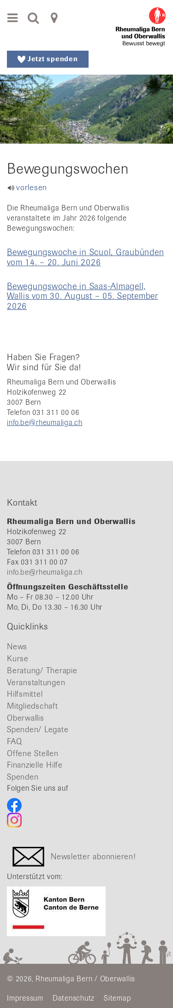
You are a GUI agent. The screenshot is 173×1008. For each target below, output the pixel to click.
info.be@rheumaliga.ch (45, 422)
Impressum (25, 998)
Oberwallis (25, 718)
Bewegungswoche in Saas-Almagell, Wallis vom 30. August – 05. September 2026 (82, 295)
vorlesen (31, 187)
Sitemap (117, 998)
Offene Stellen (33, 753)
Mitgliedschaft (32, 706)
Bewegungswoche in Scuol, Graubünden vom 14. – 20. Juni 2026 (85, 257)
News (17, 646)
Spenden (22, 777)
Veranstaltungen (36, 682)
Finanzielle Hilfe (35, 765)
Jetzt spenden (48, 59)
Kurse (18, 658)
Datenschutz (74, 998)
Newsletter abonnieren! (93, 856)
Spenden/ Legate (37, 729)
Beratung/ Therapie (42, 670)
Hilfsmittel (24, 694)
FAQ (14, 741)
